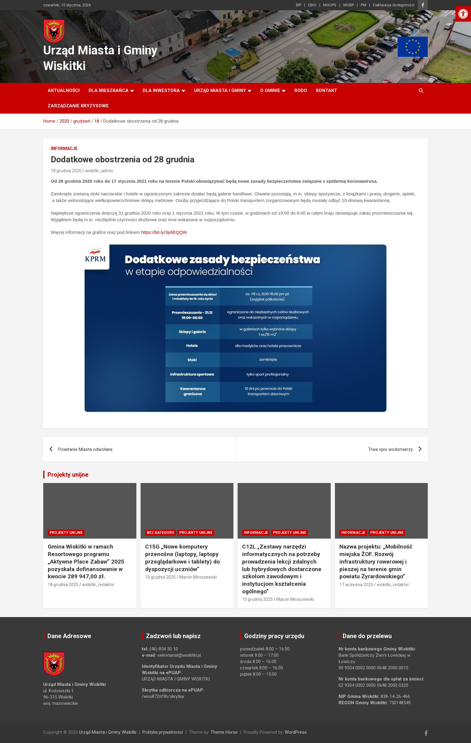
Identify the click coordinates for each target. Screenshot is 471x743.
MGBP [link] (348, 5)
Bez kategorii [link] (160, 532)
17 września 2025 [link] (356, 584)
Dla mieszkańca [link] (109, 90)
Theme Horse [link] (224, 732)
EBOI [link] (312, 5)
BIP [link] (298, 5)
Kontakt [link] (326, 90)
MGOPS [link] (329, 5)
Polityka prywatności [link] (162, 732)
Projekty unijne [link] (67, 474)
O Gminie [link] (270, 90)
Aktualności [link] (64, 90)
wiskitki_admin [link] (99, 170)
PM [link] (363, 5)
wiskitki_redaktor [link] (98, 584)
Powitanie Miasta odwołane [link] (85, 449)
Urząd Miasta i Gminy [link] (220, 90)
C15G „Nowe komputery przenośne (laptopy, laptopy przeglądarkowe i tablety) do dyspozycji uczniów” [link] (182, 557)
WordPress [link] (296, 732)
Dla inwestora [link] (161, 90)
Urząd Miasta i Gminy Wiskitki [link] (107, 732)
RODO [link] (300, 90)
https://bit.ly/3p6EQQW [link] (164, 232)
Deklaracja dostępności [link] (394, 5)
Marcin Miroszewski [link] (198, 577)
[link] (463, 14)
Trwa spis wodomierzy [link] (390, 449)
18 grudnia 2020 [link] (66, 170)
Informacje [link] (64, 148)
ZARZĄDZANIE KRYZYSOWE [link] (78, 106)
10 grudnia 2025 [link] (160, 577)
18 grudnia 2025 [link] (63, 584)
